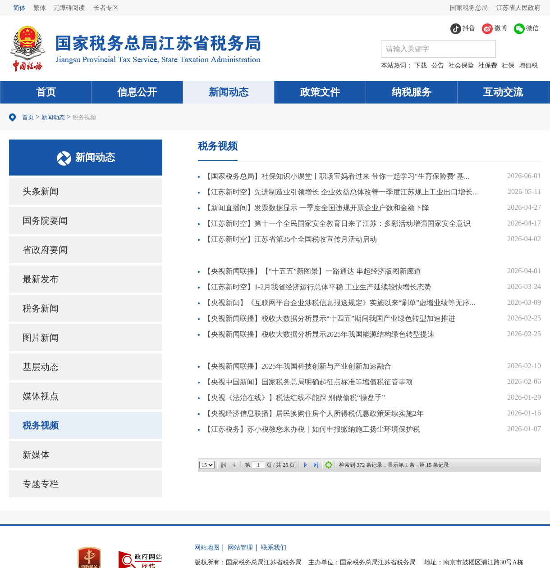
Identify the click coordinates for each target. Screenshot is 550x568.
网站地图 (207, 547)
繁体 (39, 8)
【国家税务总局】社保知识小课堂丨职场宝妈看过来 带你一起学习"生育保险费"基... (336, 176)
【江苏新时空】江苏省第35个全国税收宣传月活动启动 (290, 239)
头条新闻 (41, 191)
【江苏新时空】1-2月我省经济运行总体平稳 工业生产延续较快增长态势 (317, 287)
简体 (19, 8)
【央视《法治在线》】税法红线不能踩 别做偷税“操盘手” (294, 397)
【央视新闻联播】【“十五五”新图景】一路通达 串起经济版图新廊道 (312, 271)
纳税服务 (411, 92)
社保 (508, 65)
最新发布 (41, 279)
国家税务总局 (469, 8)
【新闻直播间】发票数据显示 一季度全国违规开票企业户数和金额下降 (316, 208)
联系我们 (273, 547)
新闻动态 (228, 92)
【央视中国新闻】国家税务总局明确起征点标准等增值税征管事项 (308, 382)
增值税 (528, 65)
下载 (420, 65)
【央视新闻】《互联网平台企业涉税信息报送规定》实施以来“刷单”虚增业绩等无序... (339, 303)
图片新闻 (41, 338)
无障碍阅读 (69, 8)
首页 (46, 92)
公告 (437, 65)
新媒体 (36, 455)
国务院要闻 (45, 220)
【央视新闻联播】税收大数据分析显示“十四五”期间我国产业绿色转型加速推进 (329, 318)
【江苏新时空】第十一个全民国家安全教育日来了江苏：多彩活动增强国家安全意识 (337, 223)
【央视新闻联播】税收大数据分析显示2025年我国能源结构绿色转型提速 (319, 334)
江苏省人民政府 (518, 8)
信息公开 (137, 92)
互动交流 (503, 92)
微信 (526, 28)
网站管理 (240, 547)
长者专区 (106, 8)
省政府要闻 (45, 250)
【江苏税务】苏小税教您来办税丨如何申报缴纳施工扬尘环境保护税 (312, 429)
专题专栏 (41, 484)
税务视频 (84, 117)
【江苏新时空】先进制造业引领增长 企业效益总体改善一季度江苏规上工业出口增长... (341, 192)
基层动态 (41, 367)
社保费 (487, 65)
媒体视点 (41, 396)
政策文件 (320, 92)
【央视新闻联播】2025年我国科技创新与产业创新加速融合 (297, 366)
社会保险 (461, 65)
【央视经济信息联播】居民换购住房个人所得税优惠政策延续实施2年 (314, 413)
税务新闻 (41, 308)
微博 (494, 28)
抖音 (463, 28)
